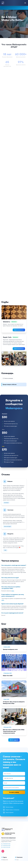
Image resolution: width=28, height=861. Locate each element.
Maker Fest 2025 (7, 675)
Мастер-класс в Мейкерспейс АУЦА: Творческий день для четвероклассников (13, 731)
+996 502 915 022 (5, 845)
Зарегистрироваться (19, 329)
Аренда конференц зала (10, 649)
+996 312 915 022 (5, 847)
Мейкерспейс (4, 859)
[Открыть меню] (25, 3)
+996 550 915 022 (5, 843)
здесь (12, 590)
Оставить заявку (14, 792)
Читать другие (14, 740)
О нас (17, 859)
